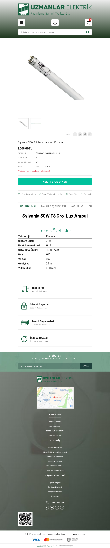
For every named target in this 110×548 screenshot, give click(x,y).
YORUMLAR (77, 206)
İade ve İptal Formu (55, 470)
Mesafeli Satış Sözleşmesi (55, 452)
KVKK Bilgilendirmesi (55, 465)
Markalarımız (55, 426)
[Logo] (55, 9)
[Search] (55, 32)
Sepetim (55, 496)
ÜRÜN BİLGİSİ (28, 206)
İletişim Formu (55, 435)
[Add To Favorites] (27, 194)
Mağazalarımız (55, 421)
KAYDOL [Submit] (86, 366)
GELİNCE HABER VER (55, 181)
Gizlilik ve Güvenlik (55, 456)
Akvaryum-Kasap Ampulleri (48, 153)
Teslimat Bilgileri (55, 461)
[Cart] (88, 22)
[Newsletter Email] (49, 366)
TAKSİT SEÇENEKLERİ (53, 206)
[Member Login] (55, 22)
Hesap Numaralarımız (55, 430)
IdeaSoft (40, 546)
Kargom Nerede (55, 491)
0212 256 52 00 (57, 502)
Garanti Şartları (55, 447)
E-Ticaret (48, 546)
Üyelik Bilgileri (55, 482)
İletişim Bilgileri (55, 487)
